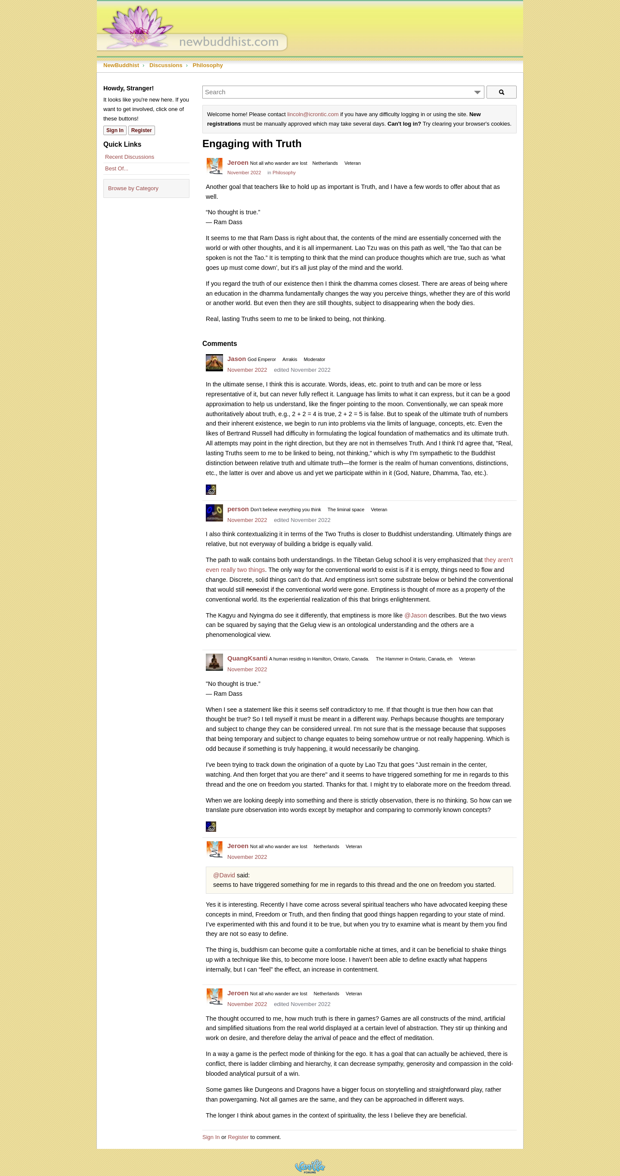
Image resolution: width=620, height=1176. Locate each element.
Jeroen (237, 162)
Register (238, 1137)
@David (224, 875)
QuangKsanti (247, 658)
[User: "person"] (214, 513)
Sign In (211, 1137)
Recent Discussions (129, 157)
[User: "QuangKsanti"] (214, 662)
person (238, 508)
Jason (236, 358)
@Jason (415, 615)
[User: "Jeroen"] (214, 166)
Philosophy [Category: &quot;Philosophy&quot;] (284, 172)
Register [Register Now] (141, 130)
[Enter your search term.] (343, 92)
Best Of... (116, 168)
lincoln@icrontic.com (312, 114)
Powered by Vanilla (310, 1166)
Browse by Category (133, 188)
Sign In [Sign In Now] (115, 130)
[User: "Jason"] (214, 362)
